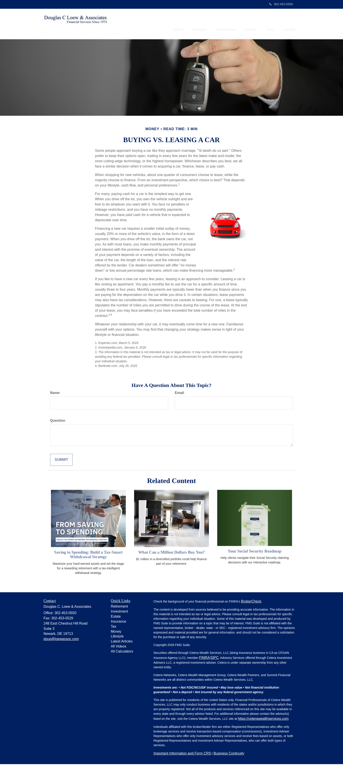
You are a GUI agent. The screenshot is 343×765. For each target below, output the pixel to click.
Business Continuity (229, 754)
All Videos (118, 647)
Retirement (119, 607)
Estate (116, 617)
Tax (113, 627)
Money (116, 632)
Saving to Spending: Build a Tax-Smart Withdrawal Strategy (88, 555)
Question (57, 421)
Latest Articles (122, 642)
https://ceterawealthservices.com (263, 719)
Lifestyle (117, 637)
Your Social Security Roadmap (254, 551)
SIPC (214, 658)
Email (179, 393)
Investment (119, 612)
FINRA (204, 658)
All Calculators (122, 652)
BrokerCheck (251, 602)
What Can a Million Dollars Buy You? (171, 553)
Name (55, 393)
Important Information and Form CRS (182, 754)
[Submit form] (61, 461)
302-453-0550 (281, 4)
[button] (190, 24)
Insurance (118, 622)
